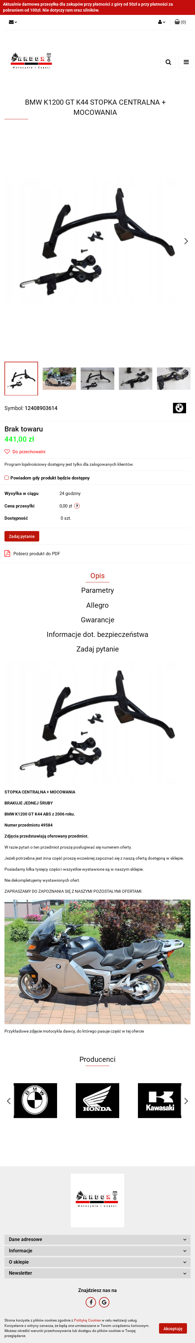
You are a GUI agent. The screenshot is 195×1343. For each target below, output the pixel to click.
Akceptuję (173, 1328)
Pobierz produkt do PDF (32, 553)
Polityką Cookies (87, 1320)
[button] (180, 22)
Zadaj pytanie (22, 536)
